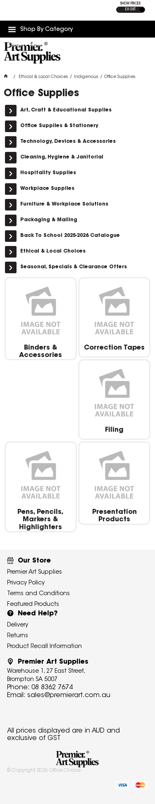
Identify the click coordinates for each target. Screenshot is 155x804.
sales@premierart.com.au (68, 695)
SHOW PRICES (130, 3)
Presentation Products (114, 516)
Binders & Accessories (40, 352)
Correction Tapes (114, 348)
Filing (114, 430)
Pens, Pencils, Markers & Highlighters (40, 520)
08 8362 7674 (52, 687)
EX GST (130, 9)
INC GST (142, 9)
